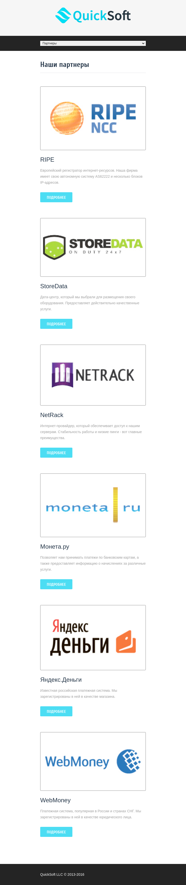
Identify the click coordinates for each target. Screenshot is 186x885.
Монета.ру (54, 546)
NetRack (51, 415)
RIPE (47, 159)
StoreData (53, 286)
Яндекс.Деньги (61, 679)
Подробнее (56, 197)
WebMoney (55, 800)
